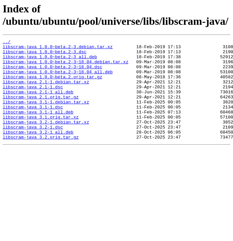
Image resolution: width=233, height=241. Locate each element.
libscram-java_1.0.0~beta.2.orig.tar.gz (52, 85)
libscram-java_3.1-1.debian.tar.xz (46, 115)
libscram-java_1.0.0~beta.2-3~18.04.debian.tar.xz (65, 67)
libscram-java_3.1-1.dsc (33, 121)
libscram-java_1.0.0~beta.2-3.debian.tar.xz (58, 49)
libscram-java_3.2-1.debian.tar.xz (46, 139)
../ (6, 42)
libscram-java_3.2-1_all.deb (38, 151)
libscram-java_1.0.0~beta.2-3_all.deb (50, 61)
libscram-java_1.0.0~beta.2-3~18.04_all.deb (58, 79)
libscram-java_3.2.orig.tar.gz (41, 157)
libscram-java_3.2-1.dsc (33, 145)
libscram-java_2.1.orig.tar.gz (41, 109)
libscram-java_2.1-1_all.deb (38, 103)
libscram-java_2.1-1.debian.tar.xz (46, 91)
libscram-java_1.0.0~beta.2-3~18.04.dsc (52, 73)
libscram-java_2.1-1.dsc (33, 97)
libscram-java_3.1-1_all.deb (38, 127)
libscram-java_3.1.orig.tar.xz (41, 133)
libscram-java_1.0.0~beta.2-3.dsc (45, 55)
